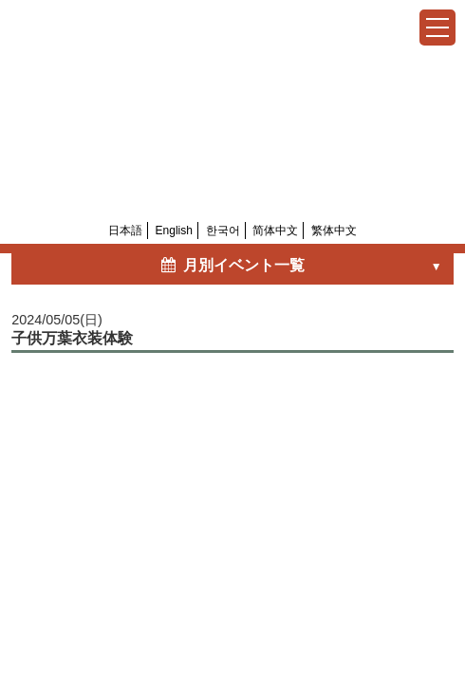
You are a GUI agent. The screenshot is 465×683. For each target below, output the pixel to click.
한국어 (223, 230)
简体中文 (275, 230)
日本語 (125, 230)
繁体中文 (334, 230)
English (174, 230)
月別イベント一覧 (232, 265)
